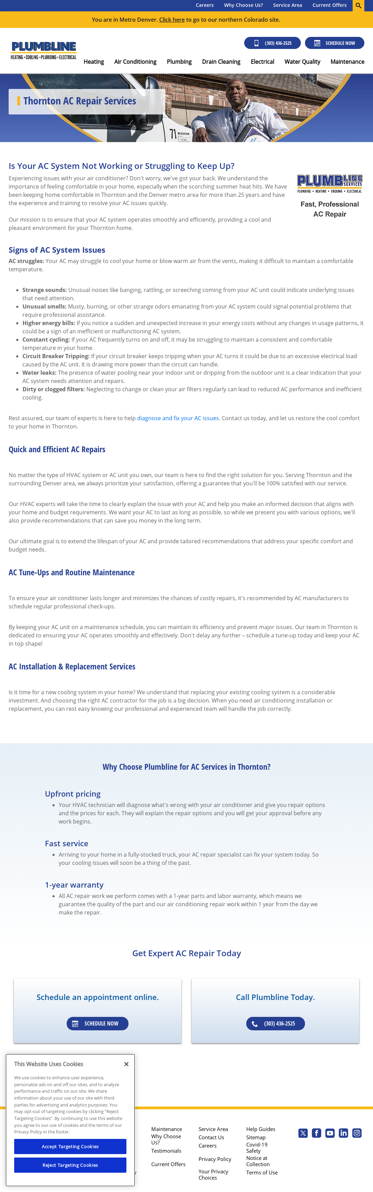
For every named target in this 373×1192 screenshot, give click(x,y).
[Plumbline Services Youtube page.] (330, 1134)
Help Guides (260, 1129)
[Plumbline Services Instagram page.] (357, 1134)
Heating (94, 61)
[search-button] (358, 5)
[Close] (126, 1064)
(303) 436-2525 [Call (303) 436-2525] (272, 43)
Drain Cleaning (221, 61)
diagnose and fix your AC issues (178, 418)
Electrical (262, 61)
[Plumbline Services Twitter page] (303, 1134)
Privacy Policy (215, 1159)
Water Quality (302, 61)
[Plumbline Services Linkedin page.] (343, 1134)
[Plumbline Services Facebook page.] (316, 1134)
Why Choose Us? (243, 5)
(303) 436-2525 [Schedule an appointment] (273, 1023)
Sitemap (256, 1137)
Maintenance (347, 61)
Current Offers (330, 5)
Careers (205, 5)
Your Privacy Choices (213, 1174)
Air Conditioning (135, 61)
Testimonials (166, 1151)
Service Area (287, 5)
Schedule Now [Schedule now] (334, 43)
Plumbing (179, 61)
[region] (70, 1120)
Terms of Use (262, 1172)
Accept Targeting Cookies (70, 1146)
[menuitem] (205, 5)
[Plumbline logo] (43, 51)
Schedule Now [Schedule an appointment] (95, 1023)
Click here (172, 19)
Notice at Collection (258, 1161)
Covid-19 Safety (257, 1147)
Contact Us (211, 1137)
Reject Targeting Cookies (70, 1165)
